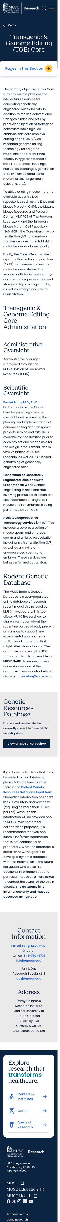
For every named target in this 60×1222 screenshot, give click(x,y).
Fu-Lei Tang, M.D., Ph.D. (20, 402)
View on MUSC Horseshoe (26, 743)
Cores (12, 25)
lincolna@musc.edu (36, 676)
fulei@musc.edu (28, 960)
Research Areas (17, 1214)
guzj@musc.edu (28, 978)
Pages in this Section (28, 68)
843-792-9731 (34, 956)
